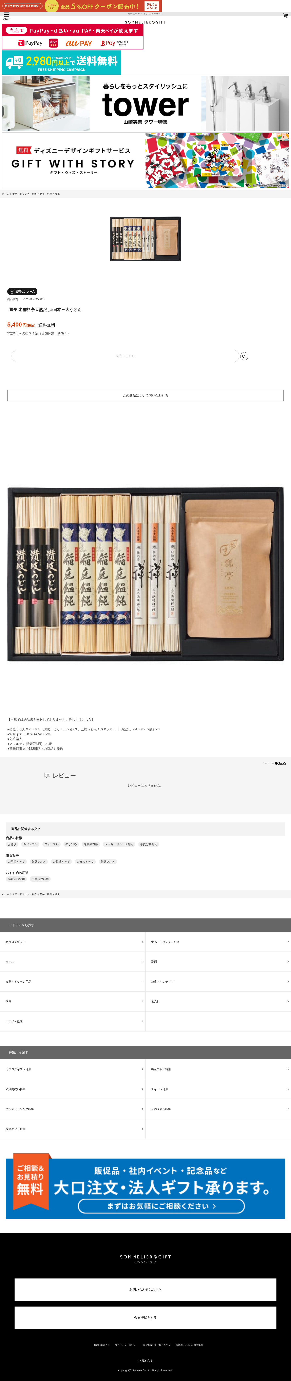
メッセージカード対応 (119, 844)
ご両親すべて (16, 861)
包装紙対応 (91, 844)
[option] (145, 239)
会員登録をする (145, 1317)
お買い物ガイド (101, 1345)
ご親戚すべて (61, 861)
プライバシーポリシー (126, 1345)
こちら (86, 719)
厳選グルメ (39, 861)
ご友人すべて (85, 861)
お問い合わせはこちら (145, 1289)
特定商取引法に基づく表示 (156, 1345)
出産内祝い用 (40, 879)
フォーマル (51, 844)
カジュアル (30, 844)
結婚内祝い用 (16, 879)
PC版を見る (145, 1360)
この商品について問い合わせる (145, 395)
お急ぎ (12, 844)
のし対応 (71, 844)
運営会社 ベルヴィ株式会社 (189, 1345)
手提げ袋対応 (148, 844)
